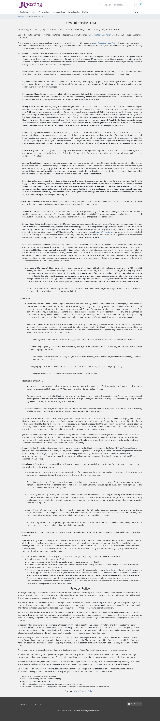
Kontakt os (86, 12)
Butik (32, 12)
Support (21, 16)
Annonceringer (44, 12)
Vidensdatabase (59, 12)
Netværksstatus (74, 12)
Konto (136, 12)
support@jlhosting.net (104, 232)
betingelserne (36, 704)
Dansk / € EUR (134, 704)
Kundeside (24, 12)
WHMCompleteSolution (85, 691)
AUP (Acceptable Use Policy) (99, 35)
